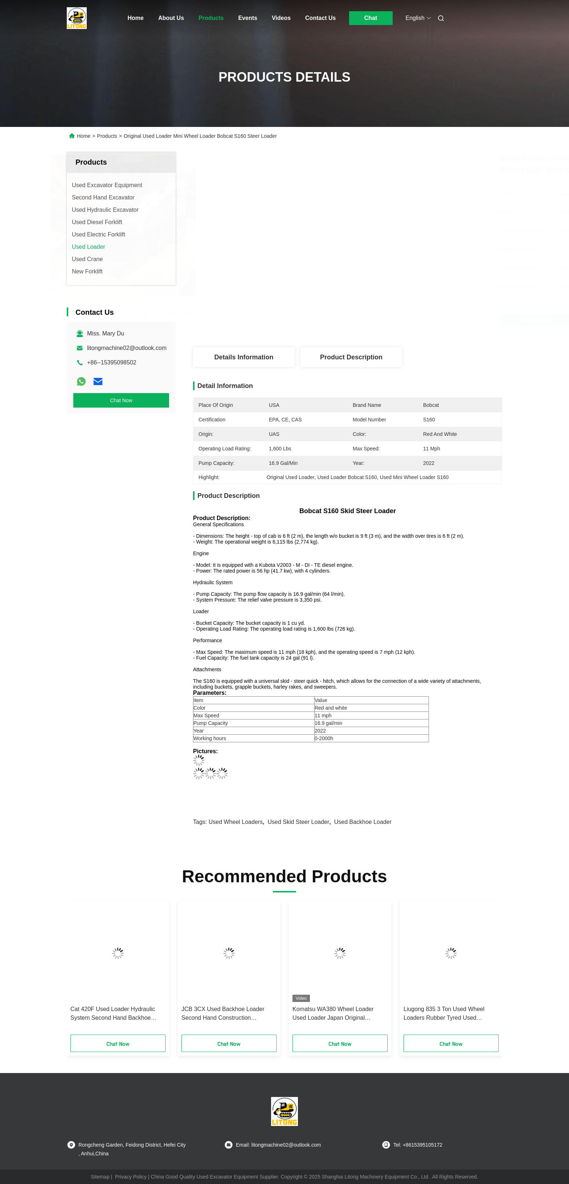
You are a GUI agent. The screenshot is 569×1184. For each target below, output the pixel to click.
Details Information (243, 357)
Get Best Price (393, 320)
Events (247, 18)
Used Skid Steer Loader (298, 822)
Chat (370, 18)
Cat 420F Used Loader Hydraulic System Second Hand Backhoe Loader (112, 1014)
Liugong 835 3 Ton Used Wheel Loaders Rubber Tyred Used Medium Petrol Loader (444, 1014)
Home (136, 18)
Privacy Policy (131, 1177)
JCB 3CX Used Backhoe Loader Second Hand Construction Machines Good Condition (223, 1014)
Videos (281, 18)
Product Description (351, 357)
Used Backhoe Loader (363, 822)
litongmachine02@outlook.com (127, 348)
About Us (171, 18)
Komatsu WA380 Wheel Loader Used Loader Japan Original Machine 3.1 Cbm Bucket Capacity (336, 1014)
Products (211, 18)
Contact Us (320, 18)
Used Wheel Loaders (236, 822)
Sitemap (100, 1177)
